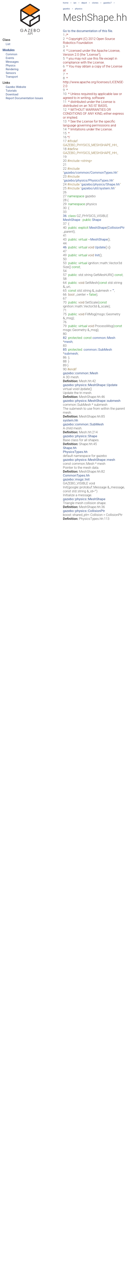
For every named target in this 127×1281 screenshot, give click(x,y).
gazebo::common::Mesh (80, 373)
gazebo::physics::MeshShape (84, 499)
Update (100, 247)
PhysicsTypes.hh (75, 452)
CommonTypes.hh (76, 475)
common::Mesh (103, 338)
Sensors (11, 73)
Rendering (12, 69)
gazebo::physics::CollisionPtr (84, 511)
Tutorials (11, 90)
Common (11, 54)
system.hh (70, 420)
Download (12, 94)
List (8, 44)
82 (65, 338)
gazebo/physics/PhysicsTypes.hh (88, 180)
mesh (68, 342)
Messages (12, 62)
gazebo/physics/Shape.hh (100, 184)
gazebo (66, 8)
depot (84, 3)
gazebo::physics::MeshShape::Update (90, 385)
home (65, 3)
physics (78, 8)
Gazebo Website (16, 87)
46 (65, 247)
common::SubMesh (98, 349)
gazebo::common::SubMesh (83, 424)
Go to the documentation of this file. (88, 31)
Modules (9, 50)
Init (97, 255)
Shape (96, 220)
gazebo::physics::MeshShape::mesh (89, 460)
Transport (12, 76)
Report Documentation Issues (24, 98)
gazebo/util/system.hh (98, 188)
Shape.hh (70, 448)
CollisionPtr (116, 228)
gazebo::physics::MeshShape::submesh (92, 401)
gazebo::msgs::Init (76, 479)
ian (75, 3)
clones (95, 3)
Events (10, 58)
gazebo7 (107, 3)
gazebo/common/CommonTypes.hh (90, 172)
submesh (71, 353)
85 (65, 349)
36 (65, 216)
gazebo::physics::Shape (80, 436)
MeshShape (71, 220)
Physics (11, 65)
